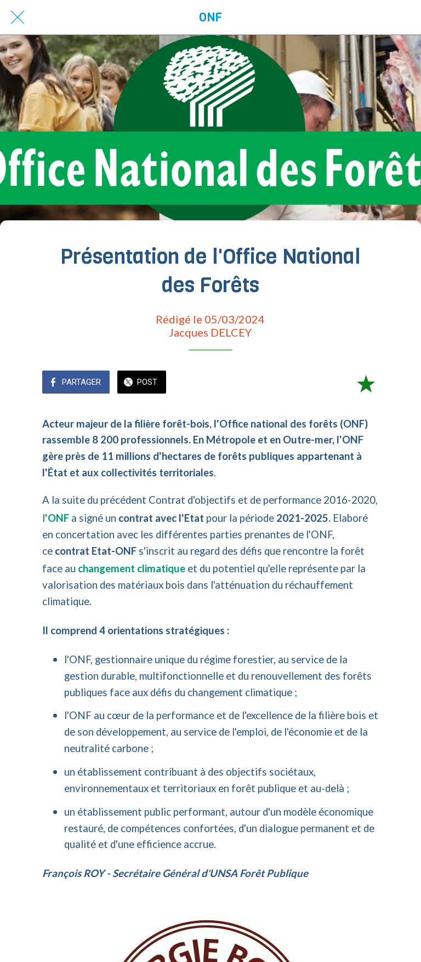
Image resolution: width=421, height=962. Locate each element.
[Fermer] (17, 17)
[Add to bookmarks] (365, 383)
